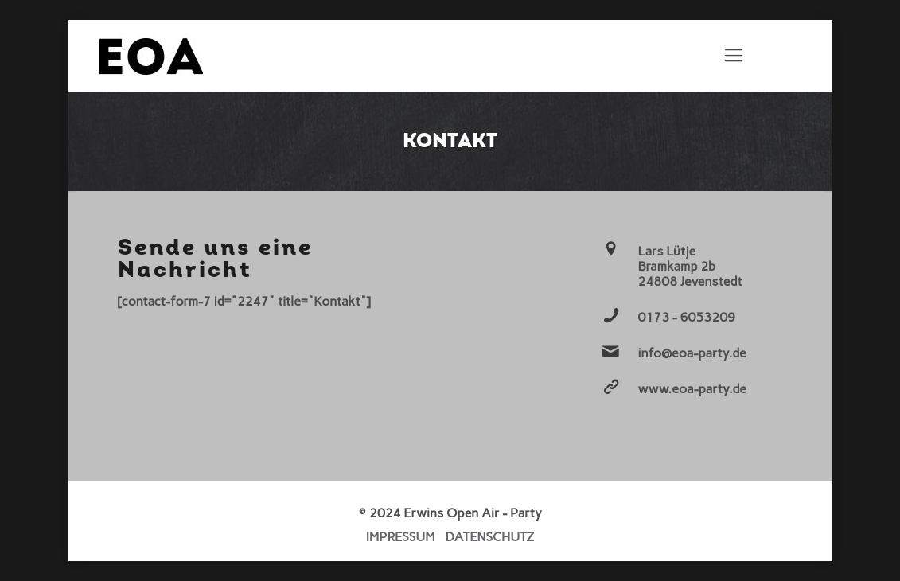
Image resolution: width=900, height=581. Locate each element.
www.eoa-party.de (692, 388)
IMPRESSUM (400, 536)
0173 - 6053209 (686, 317)
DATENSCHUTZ (490, 536)
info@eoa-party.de (692, 353)
